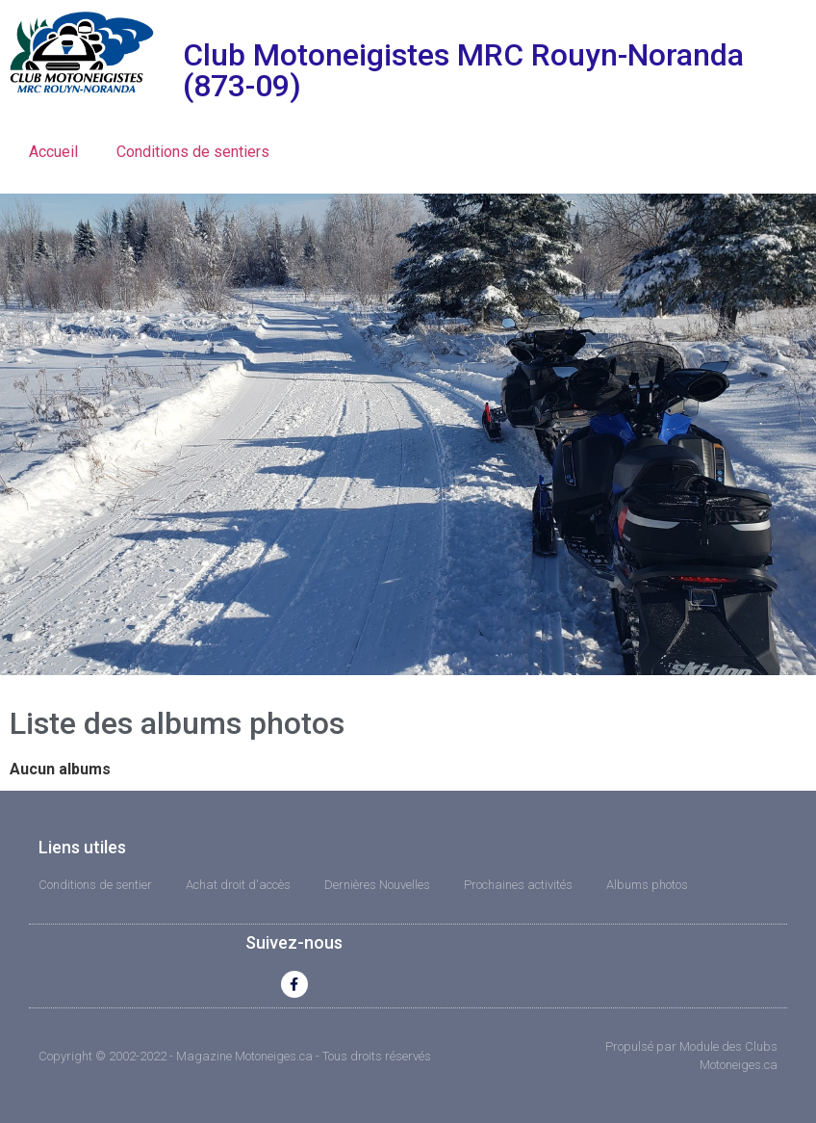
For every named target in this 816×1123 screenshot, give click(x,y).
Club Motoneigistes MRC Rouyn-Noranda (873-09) (463, 70)
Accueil (53, 152)
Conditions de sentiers (192, 152)
